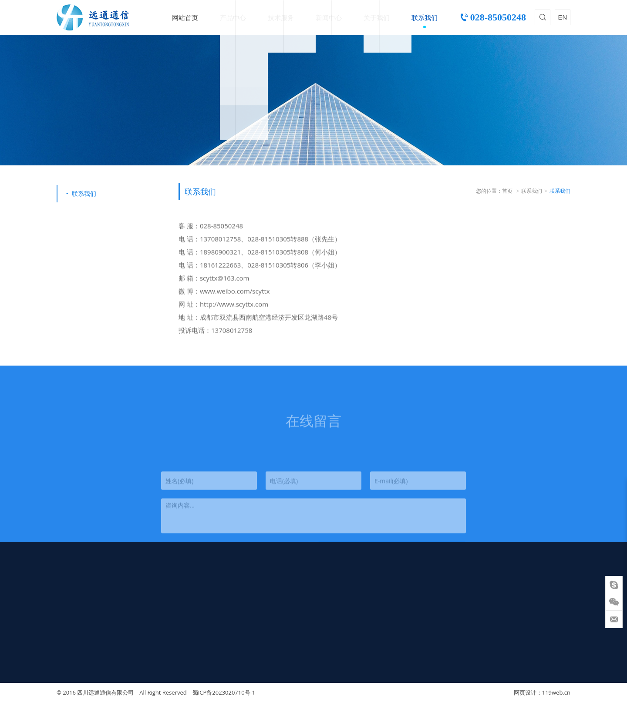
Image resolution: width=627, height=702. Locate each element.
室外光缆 (163, 588)
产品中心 (233, 17)
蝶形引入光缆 (169, 598)
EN (562, 17)
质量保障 (259, 598)
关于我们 (377, 17)
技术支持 (259, 588)
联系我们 (424, 17)
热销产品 (163, 629)
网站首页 (185, 17)
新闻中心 (329, 17)
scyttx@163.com (81, 679)
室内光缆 (163, 609)
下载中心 (259, 609)
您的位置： (489, 191)
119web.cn (556, 692)
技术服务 (281, 17)
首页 (507, 191)
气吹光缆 (163, 619)
